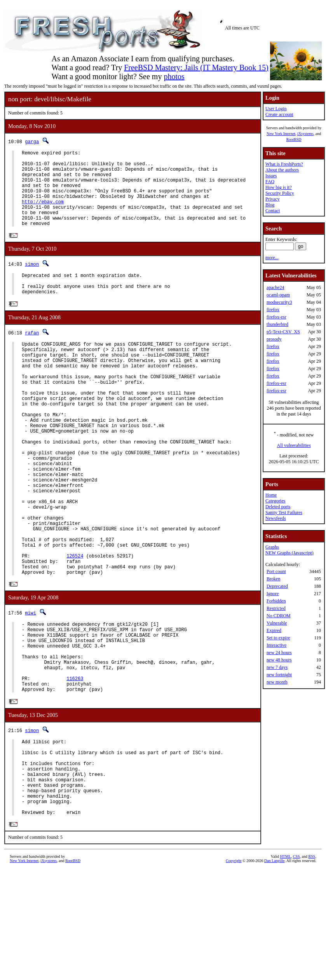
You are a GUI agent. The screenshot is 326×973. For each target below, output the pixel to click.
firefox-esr (276, 317)
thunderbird (277, 324)
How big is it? (278, 187)
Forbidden (276, 601)
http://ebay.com (43, 213)
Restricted (276, 608)
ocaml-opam (278, 295)
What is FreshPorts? (284, 164)
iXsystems (305, 134)
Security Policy (279, 193)
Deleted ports (277, 506)
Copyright (234, 964)
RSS (312, 960)
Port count (276, 571)
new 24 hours (279, 652)
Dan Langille (274, 964)
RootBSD (294, 139)
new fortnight (279, 674)
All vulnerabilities (294, 445)
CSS (296, 960)
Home (271, 495)
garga (32, 141)
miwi (30, 684)
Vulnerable (277, 623)
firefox (273, 309)
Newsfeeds (275, 518)
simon (32, 280)
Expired (274, 630)
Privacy (272, 199)
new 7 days (277, 667)
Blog (269, 205)
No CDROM (279, 615)
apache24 (275, 287)
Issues (271, 175)
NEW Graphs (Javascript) (289, 553)
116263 (74, 763)
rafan (32, 354)
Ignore (273, 593)
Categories (275, 501)
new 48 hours (279, 660)
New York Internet (281, 134)
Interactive (276, 645)
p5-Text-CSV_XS (283, 331)
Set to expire (278, 638)
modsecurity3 (279, 302)
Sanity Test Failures (283, 512)
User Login (275, 108)
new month (277, 682)
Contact (272, 210)
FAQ (269, 181)
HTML (285, 960)
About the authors (282, 170)
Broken (273, 579)
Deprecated (277, 586)
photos (174, 76)
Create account (279, 114)
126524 (74, 623)
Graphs (272, 547)
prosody (274, 339)
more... (272, 257)
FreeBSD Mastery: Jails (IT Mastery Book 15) (196, 67)
